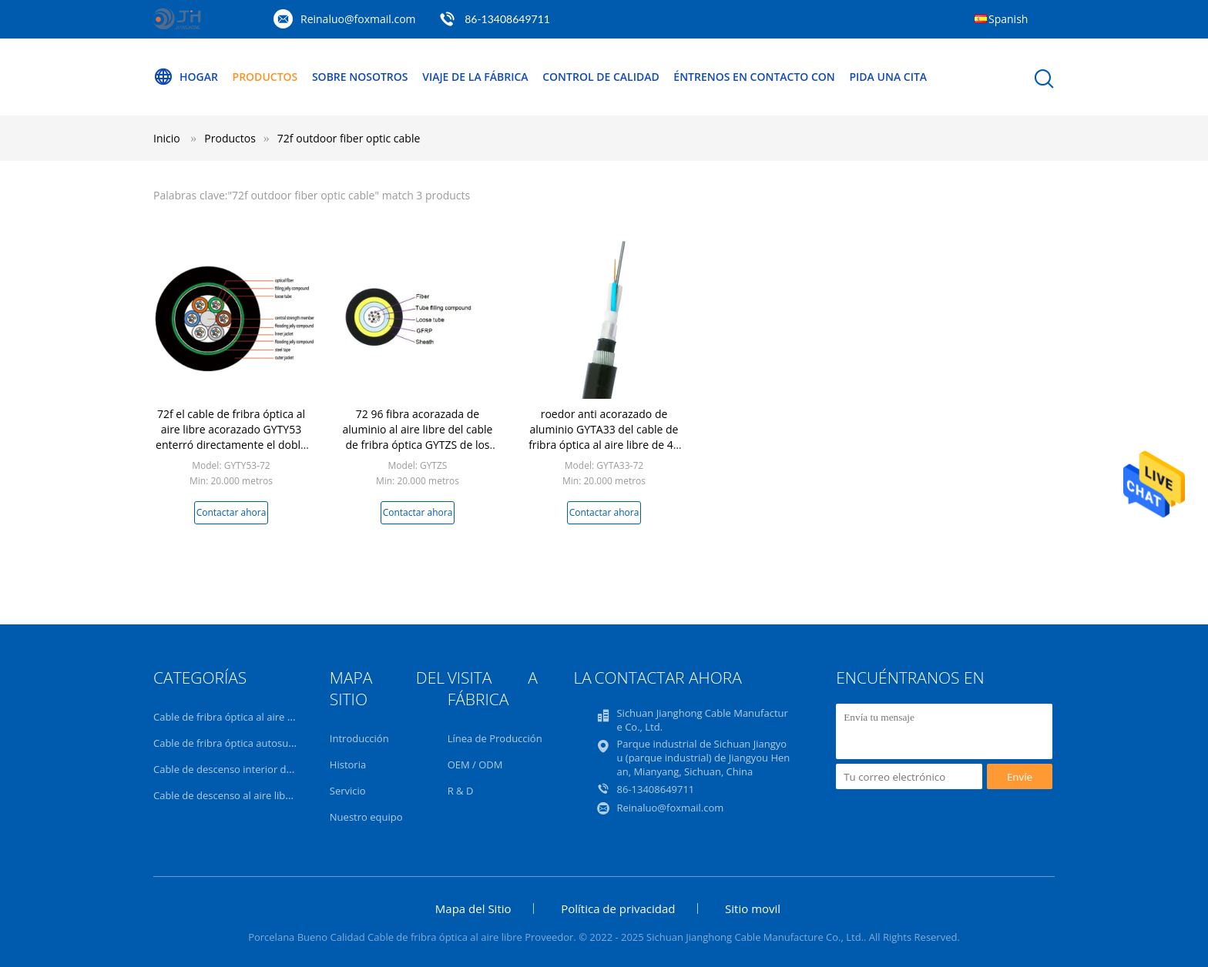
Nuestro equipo (366, 817)
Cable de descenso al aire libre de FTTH (244, 795)
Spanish (1008, 19)
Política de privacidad (618, 908)
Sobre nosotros (360, 76)
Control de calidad (600, 76)
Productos (265, 76)
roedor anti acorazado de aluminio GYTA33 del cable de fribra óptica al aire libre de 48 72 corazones (604, 437)
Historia (348, 764)
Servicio (348, 791)
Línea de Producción (495, 738)
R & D (461, 791)
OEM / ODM (475, 764)
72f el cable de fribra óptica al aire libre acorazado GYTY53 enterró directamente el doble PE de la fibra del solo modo (231, 437)
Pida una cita (888, 76)
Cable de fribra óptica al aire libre (230, 717)
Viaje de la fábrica (475, 76)
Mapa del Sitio (473, 908)
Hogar (185, 76)
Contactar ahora (231, 512)
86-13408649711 (507, 18)
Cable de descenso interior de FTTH (235, 769)
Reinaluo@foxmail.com (358, 19)
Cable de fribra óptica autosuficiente (238, 743)
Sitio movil (752, 908)
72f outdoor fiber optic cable (348, 138)
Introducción (359, 738)
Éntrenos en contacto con (754, 76)
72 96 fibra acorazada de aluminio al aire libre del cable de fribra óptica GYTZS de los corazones (418, 437)
